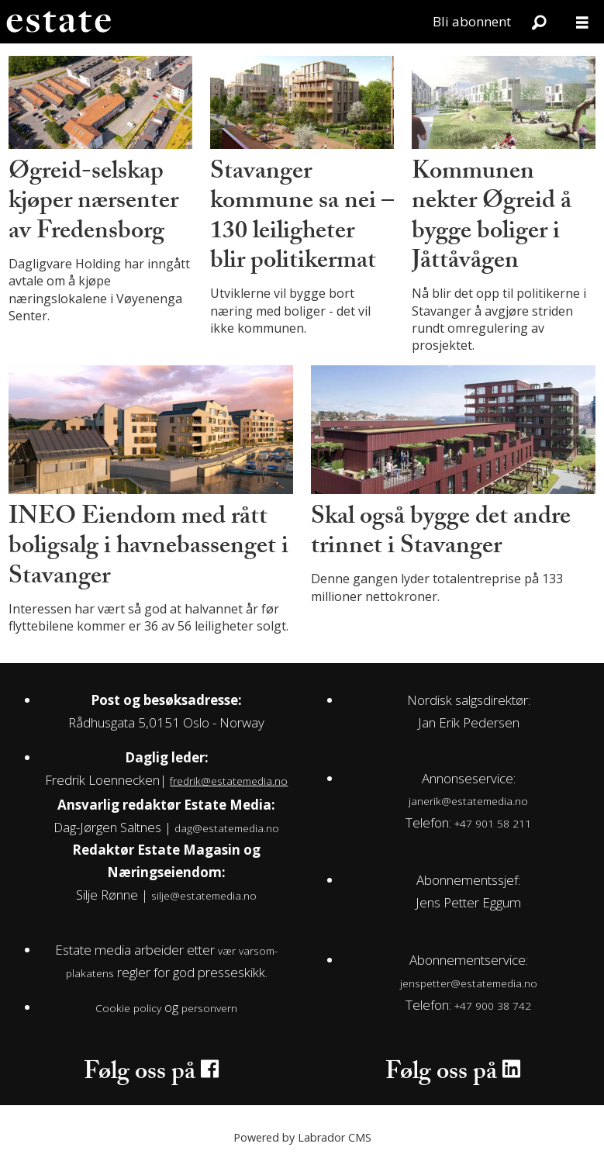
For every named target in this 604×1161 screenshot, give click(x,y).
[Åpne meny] (582, 22)
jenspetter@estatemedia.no (468, 983)
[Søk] (539, 21)
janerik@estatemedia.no (468, 800)
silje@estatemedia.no (204, 895)
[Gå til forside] (58, 21)
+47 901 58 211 (492, 823)
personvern (209, 1007)
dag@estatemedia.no (226, 828)
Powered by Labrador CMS (302, 1137)
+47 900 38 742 (492, 1005)
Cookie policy (128, 1007)
